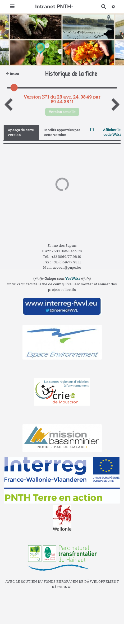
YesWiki (72, 278)
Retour (12, 74)
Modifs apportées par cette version (62, 132)
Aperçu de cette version (21, 132)
